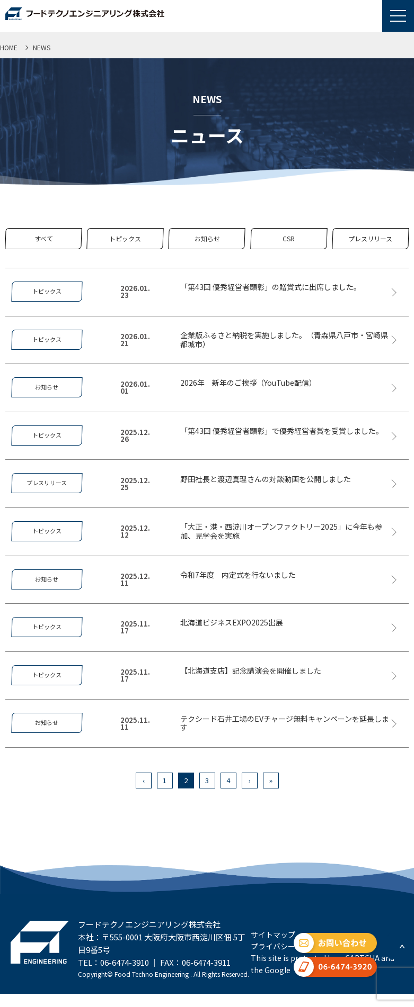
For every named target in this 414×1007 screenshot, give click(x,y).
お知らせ (207, 238)
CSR (289, 238)
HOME (8, 47)
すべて (43, 238)
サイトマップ (273, 934)
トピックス (125, 238)
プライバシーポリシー (288, 946)
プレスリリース (370, 238)
